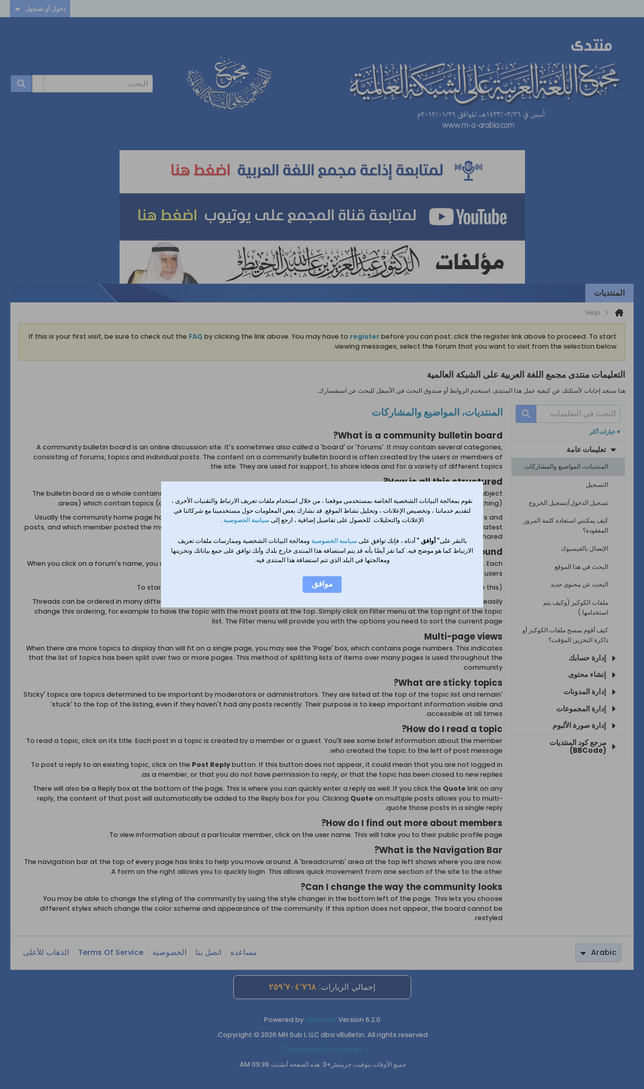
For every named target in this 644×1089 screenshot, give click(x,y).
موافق (322, 584)
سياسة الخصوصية (245, 519)
